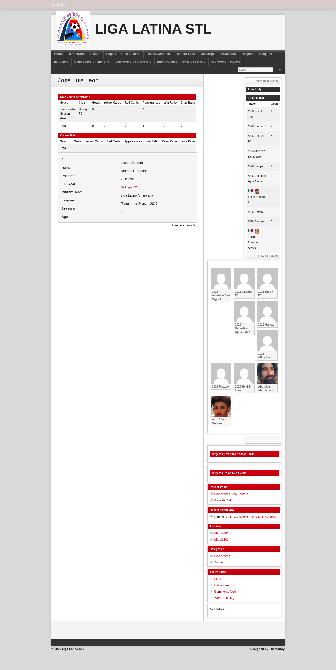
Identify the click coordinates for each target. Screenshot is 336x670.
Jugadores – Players (226, 61)
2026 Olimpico (257, 166)
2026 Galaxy (255, 212)
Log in (218, 578)
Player (252, 103)
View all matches (267, 81)
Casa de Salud (224, 500)
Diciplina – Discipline (257, 54)
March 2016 (222, 533)
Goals (275, 103)
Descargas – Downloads (218, 54)
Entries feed (222, 585)
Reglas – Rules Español (123, 54)
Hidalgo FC (129, 187)
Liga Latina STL (153, 29)
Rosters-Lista (185, 54)
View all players (268, 255)
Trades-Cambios (158, 54)
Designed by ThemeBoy (267, 649)
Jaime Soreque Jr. (257, 196)
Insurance (61, 61)
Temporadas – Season (84, 54)
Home (58, 54)
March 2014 (222, 539)
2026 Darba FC (257, 126)
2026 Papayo (256, 221)
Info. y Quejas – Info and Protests (181, 61)
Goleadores (222, 556)
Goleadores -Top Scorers (231, 494)
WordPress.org (224, 598)
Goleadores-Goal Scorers (133, 61)
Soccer (219, 562)
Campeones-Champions (91, 61)
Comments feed (225, 591)
